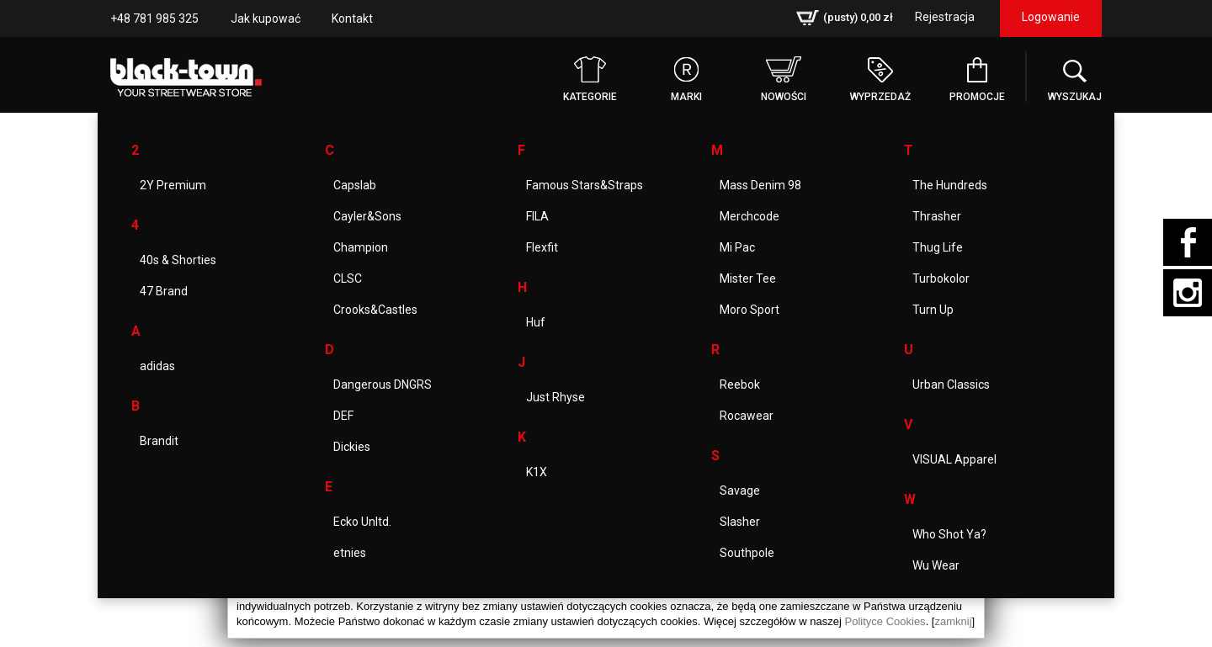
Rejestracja (945, 17)
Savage (740, 490)
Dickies (351, 446)
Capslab (354, 185)
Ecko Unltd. (362, 521)
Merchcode (749, 216)
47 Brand (164, 291)
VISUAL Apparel (954, 459)
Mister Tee (748, 278)
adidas (157, 366)
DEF (343, 415)
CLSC (347, 278)
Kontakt (352, 18)
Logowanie (1051, 17)
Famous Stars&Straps (584, 185)
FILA (537, 216)
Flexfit (542, 247)
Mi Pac (737, 247)
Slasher (740, 521)
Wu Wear (936, 565)
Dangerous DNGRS (382, 384)
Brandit (159, 441)
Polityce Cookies (885, 621)
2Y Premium (173, 185)
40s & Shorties (178, 260)
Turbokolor (941, 278)
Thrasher (936, 216)
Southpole (747, 552)
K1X (536, 472)
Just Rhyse (555, 397)
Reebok (740, 384)
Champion (360, 247)
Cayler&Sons (367, 216)
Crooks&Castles (375, 309)
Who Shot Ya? (949, 534)
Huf (535, 322)
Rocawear (746, 415)
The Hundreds (949, 185)
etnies (349, 552)
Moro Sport (749, 309)
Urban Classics (951, 384)
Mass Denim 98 (760, 185)
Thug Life (937, 247)
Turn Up (933, 309)
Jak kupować (265, 18)
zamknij (952, 621)
